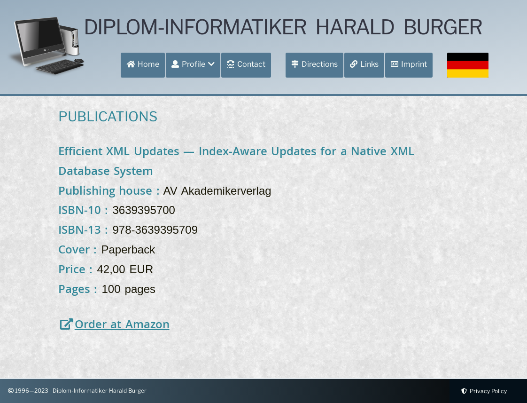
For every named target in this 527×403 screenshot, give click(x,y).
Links (364, 64)
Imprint (409, 64)
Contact (246, 64)
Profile (193, 64)
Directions (314, 64)
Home (142, 64)
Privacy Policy (482, 391)
